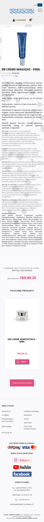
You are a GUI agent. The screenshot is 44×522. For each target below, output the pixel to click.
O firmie (5, 415)
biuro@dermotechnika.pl (22, 504)
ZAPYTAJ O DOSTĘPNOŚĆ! (22, 270)
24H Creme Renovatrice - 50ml (22, 340)
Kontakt (28, 423)
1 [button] (18, 374)
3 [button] (25, 374)
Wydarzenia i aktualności (8, 420)
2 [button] (22, 374)
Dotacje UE (7, 432)
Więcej (23, 362)
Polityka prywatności (30, 427)
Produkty (6, 411)
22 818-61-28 (26, 495)
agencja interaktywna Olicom (26, 518)
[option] (22, 336)
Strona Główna (31, 411)
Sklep (26, 419)
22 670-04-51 (24, 499)
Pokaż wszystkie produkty (22, 383)
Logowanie (19, 20)
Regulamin (6, 426)
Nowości (28, 415)
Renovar (15, 73)
